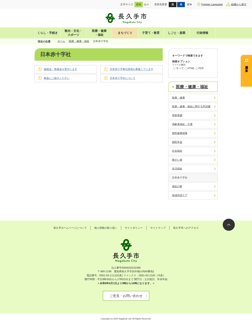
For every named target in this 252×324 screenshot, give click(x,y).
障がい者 (177, 159)
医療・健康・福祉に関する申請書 (191, 106)
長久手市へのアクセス (186, 227)
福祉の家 (177, 186)
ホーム (61, 41)
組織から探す (236, 4)
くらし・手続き (47, 32)
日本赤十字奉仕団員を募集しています (131, 69)
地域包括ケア (179, 195)
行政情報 (202, 32)
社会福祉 (177, 150)
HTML (190, 68)
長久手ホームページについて (70, 227)
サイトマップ (158, 227)
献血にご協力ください (57, 78)
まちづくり (125, 32)
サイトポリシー (134, 227)
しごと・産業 (176, 32)
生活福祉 (177, 168)
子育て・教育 (151, 32)
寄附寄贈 (177, 115)
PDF (200, 68)
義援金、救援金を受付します (60, 69)
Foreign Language (210, 4)
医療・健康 (178, 97)
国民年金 (177, 142)
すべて (178, 68)
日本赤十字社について (122, 78)
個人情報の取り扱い (105, 227)
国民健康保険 (179, 133)
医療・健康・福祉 (99, 32)
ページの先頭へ (229, 225)
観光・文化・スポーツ (73, 32)
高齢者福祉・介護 (182, 124)
